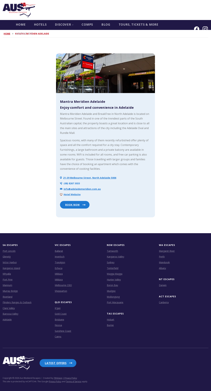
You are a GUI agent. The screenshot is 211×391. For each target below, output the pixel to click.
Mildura (59, 273)
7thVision (58, 376)
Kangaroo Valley (115, 256)
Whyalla (7, 273)
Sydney (110, 262)
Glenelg (7, 256)
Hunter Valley (114, 279)
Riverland (7, 296)
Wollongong (113, 296)
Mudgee (111, 291)
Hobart (110, 319)
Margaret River (167, 251)
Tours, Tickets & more (131, 25)
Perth (162, 256)
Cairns (58, 336)
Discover (53, 25)
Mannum (7, 285)
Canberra (164, 302)
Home (8, 25)
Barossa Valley (10, 313)
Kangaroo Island (11, 268)
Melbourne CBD (63, 285)
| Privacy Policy (70, 376)
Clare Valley (9, 308)
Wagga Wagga (114, 273)
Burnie (110, 325)
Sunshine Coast (63, 330)
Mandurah (164, 262)
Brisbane (59, 319)
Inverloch (59, 256)
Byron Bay (112, 285)
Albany (162, 268)
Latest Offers (56, 363)
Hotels (28, 25)
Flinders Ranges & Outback (17, 302)
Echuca (58, 268)
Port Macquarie (115, 302)
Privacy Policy (55, 380)
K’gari (57, 308)
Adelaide (7, 319)
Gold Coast (61, 313)
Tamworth (112, 251)
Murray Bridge (10, 291)
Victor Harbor (10, 262)
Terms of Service (73, 380)
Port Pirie (8, 279)
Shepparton (61, 291)
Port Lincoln (9, 251)
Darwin (162, 285)
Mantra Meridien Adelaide (82, 101)
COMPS (77, 25)
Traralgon (60, 262)
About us (169, 25)
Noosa (58, 325)
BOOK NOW (72, 204)
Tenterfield (112, 268)
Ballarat (59, 251)
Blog (97, 25)
